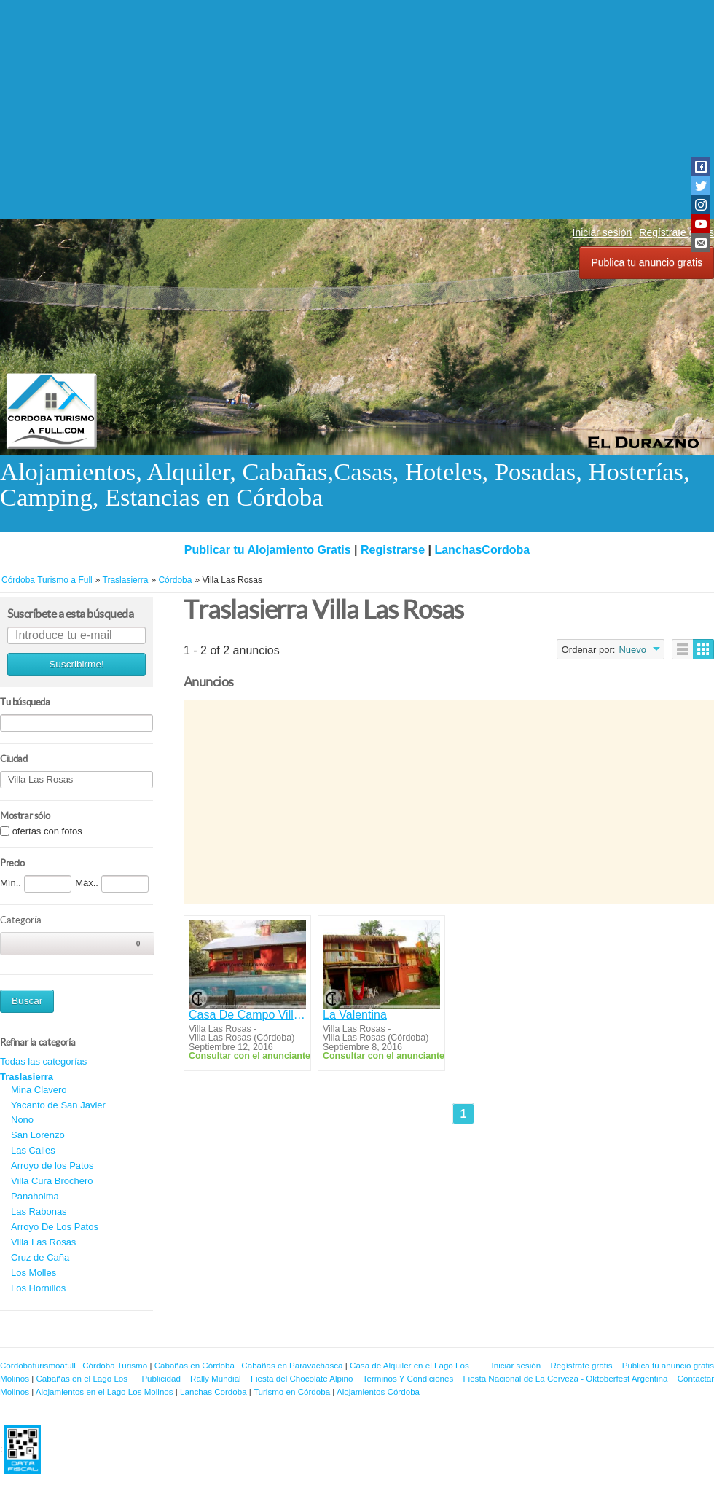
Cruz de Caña (40, 1257)
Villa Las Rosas (43, 1242)
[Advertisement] (357, 109)
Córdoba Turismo (114, 1365)
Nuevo (632, 649)
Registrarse (393, 550)
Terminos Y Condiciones (408, 1378)
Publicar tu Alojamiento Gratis (267, 550)
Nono (22, 1119)
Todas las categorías (43, 1061)
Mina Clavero (39, 1089)
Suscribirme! (76, 664)
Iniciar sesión (602, 232)
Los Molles (33, 1272)
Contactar (696, 1378)
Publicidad (161, 1378)
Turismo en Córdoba (292, 1391)
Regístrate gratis (581, 1365)
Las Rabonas (39, 1211)
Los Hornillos (38, 1287)
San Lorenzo (38, 1134)
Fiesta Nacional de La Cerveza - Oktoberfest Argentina (565, 1378)
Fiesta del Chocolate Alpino (302, 1378)
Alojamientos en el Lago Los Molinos (104, 1391)
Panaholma (35, 1196)
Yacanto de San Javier (58, 1105)
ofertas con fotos (47, 831)
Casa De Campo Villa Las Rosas (247, 1015)
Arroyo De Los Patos (54, 1226)
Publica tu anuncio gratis (646, 262)
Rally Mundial (215, 1378)
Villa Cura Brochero (52, 1180)
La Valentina (355, 1015)
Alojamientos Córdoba (378, 1391)
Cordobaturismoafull (38, 1365)
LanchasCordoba (482, 550)
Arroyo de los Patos (52, 1165)
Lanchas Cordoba (213, 1391)
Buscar (27, 1000)
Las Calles (33, 1150)
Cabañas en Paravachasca (291, 1365)
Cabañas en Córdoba (194, 1365)
